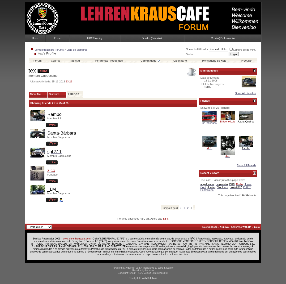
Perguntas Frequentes (109, 60)
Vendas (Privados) (152, 38)
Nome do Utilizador (197, 49)
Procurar (246, 60)
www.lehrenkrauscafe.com (77, 238)
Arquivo (224, 227)
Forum (57, 38)
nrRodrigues (209, 123)
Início (256, 227)
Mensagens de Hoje (214, 60)
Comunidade (150, 60)
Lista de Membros (77, 49)
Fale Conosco (210, 227)
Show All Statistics (245, 93)
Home (35, 38)
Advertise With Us (241, 227)
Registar (75, 60)
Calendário (180, 60)
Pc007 (247, 187)
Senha (189, 54)
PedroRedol (207, 190)
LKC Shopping (94, 38)
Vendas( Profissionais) (223, 38)
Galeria (55, 60)
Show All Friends (246, 165)
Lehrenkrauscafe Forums (49, 49)
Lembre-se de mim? (243, 49)
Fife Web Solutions (147, 278)
